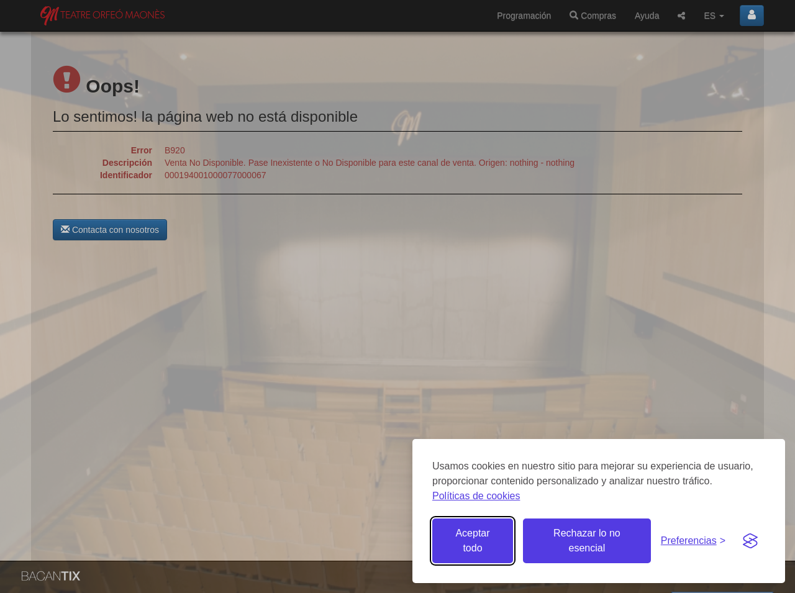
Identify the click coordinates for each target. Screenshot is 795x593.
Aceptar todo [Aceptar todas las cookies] (472, 540)
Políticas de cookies (476, 496)
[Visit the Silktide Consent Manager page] (750, 541)
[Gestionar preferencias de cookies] (693, 541)
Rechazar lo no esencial (586, 540)
